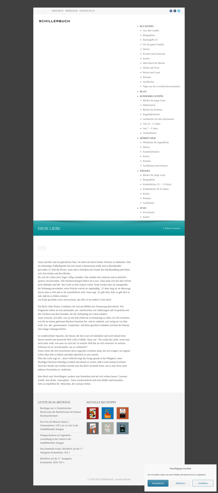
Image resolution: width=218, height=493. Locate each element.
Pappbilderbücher (151, 114)
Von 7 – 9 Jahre (150, 128)
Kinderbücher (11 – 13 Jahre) (157, 184)
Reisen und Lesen (151, 72)
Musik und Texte (151, 67)
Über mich (57, 11)
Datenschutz (87, 11)
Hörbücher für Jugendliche (156, 142)
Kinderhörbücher (151, 151)
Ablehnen (180, 483)
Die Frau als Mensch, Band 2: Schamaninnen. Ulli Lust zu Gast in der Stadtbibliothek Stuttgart (59, 425)
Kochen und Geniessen (154, 54)
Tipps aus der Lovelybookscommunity (161, 86)
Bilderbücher (149, 105)
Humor (146, 49)
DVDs (143, 208)
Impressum (71, 11)
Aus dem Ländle (151, 30)
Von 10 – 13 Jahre (151, 123)
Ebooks (145, 171)
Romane (147, 77)
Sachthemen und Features (155, 165)
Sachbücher (148, 82)
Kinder (146, 217)
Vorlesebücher (150, 133)
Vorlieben (203, 483)
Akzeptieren (158, 483)
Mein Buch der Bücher (154, 63)
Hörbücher (148, 138)
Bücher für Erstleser (152, 109)
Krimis (146, 58)
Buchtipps (147, 26)
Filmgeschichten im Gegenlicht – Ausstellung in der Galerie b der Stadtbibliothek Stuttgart (56, 439)
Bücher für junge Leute (154, 100)
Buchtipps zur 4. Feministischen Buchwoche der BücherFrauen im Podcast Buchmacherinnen (60, 412)
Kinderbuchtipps (152, 96)
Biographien (149, 35)
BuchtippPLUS (150, 39)
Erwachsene (149, 212)
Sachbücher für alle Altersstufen (158, 119)
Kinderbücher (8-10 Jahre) (156, 189)
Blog (143, 91)
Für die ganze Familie (153, 44)
